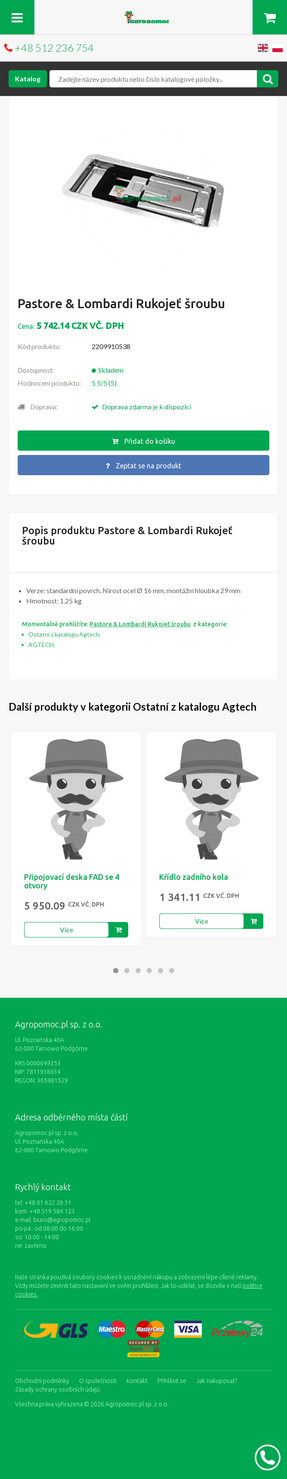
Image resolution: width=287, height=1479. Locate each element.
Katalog (27, 78)
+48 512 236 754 (54, 47)
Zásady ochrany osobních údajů (57, 1389)
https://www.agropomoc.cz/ (144, 16)
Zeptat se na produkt (143, 466)
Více (66, 929)
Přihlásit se (171, 1380)
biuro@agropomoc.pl (61, 1219)
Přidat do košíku (143, 441)
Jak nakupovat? (216, 1380)
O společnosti (98, 1380)
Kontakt (137, 1380)
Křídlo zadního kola (193, 877)
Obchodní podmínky (42, 1380)
